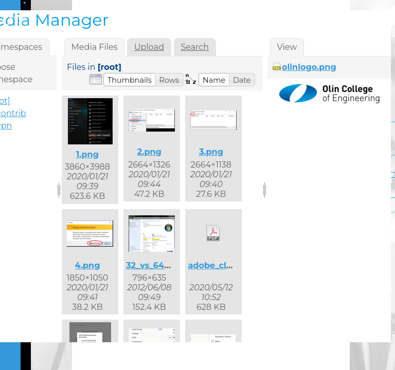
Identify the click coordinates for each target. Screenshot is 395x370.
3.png (211, 152)
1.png (87, 154)
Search (195, 47)
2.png (149, 152)
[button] (129, 79)
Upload (149, 47)
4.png (87, 265)
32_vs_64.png (155, 265)
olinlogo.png (309, 67)
